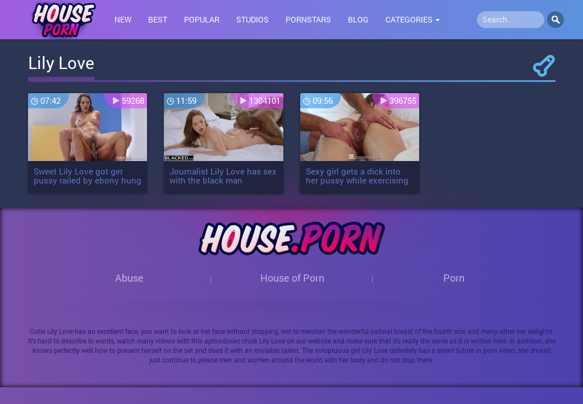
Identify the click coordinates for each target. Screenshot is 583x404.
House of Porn (292, 277)
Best (157, 19)
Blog (358, 19)
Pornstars (308, 19)
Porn (454, 277)
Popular (201, 19)
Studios (252, 19)
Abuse (129, 277)
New (122, 19)
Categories (412, 19)
